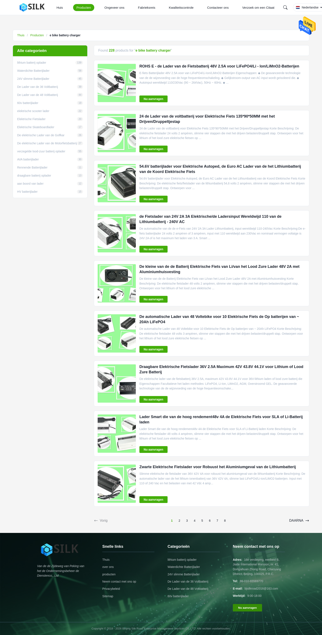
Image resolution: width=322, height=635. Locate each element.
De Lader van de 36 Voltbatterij (188, 581)
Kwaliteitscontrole (181, 7)
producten (108, 574)
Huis (60, 7)
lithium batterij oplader (182, 559)
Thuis (20, 35)
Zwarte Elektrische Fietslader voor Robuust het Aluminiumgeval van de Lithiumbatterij (217, 467)
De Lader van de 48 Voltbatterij (188, 588)
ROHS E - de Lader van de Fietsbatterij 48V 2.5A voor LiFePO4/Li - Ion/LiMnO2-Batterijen (219, 66)
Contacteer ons (218, 7)
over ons (108, 567)
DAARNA (299, 520)
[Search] (285, 7)
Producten (83, 7)
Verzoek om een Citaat (258, 7)
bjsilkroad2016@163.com (261, 588)
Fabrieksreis (146, 7)
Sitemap (107, 596)
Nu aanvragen (153, 99)
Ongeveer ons (114, 7)
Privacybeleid (111, 588)
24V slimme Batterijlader (184, 574)
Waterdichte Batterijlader (184, 567)
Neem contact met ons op (119, 581)
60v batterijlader (178, 596)
